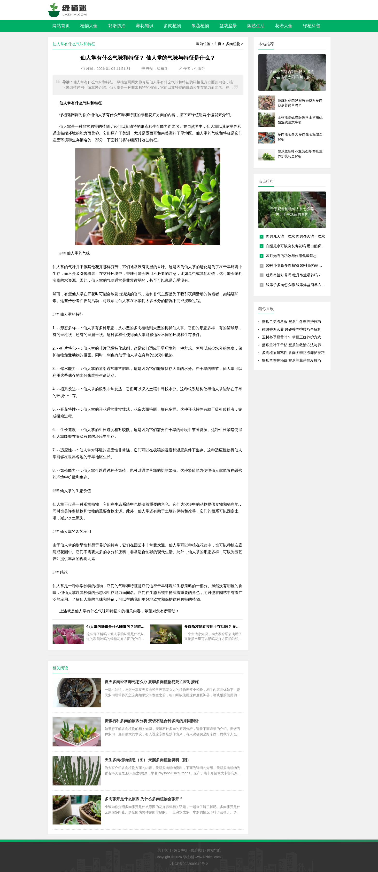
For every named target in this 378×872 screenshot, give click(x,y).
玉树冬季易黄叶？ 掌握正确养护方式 (291, 337)
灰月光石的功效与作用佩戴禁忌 (291, 256)
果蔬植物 (200, 25)
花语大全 (284, 25)
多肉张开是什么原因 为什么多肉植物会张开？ (144, 799)
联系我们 (197, 850)
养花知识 (144, 25)
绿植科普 (311, 25)
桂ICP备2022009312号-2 (189, 864)
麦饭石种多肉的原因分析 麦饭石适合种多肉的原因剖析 (152, 721)
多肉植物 (172, 25)
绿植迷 (162, 68)
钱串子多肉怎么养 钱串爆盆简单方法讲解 (299, 285)
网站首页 (61, 25)
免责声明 (180, 850)
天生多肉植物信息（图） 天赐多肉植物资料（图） (148, 760)
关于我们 (164, 850)
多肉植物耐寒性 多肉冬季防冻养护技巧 (293, 353)
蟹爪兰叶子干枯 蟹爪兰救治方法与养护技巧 (297, 345)
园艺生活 (256, 25)
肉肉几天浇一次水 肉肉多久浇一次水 (295, 236)
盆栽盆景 (228, 25)
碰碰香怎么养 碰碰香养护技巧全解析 (291, 329)
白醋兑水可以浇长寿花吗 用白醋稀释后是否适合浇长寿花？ (313, 246)
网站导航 (214, 850)
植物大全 (89, 25)
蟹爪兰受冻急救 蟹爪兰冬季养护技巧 (291, 322)
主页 (217, 44)
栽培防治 (116, 25)
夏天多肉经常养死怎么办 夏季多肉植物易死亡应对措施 (152, 682)
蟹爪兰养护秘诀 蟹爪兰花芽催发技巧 (291, 360)
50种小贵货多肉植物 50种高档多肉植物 (298, 265)
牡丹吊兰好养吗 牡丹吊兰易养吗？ (293, 275)
